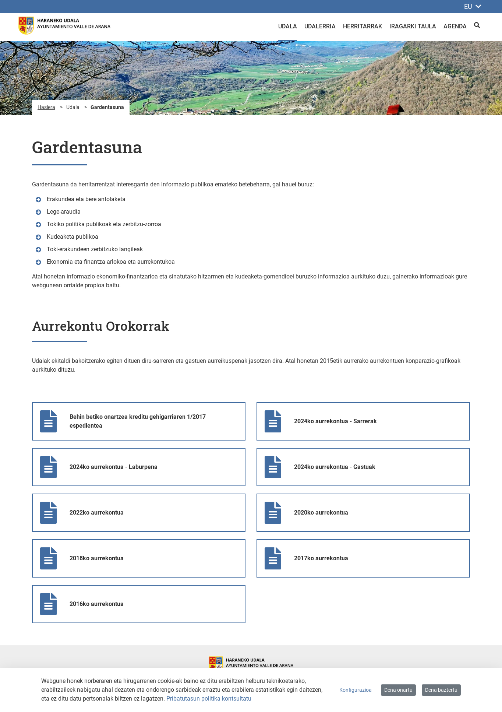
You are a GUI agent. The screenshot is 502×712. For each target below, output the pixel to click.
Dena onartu (398, 690)
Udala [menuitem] (287, 26)
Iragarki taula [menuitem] (412, 26)
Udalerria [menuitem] (320, 26)
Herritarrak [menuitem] (362, 26)
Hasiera (46, 107)
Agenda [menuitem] (455, 26)
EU (472, 6)
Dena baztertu (441, 690)
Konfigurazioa (355, 690)
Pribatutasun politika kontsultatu (208, 698)
